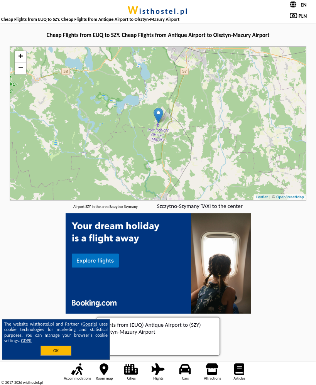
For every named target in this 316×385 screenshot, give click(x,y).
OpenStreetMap (290, 196)
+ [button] (20, 57)
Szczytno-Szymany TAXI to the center (200, 206)
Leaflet (262, 196)
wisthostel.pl (158, 11)
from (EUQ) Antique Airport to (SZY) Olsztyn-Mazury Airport (151, 328)
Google (89, 324)
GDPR (26, 340)
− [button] (20, 68)
